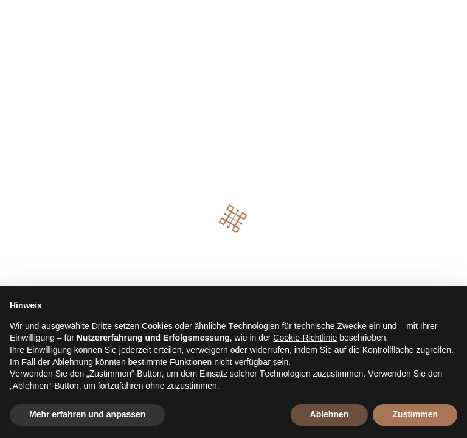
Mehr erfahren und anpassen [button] (87, 414)
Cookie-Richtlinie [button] (305, 337)
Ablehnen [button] (329, 414)
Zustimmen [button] (415, 414)
